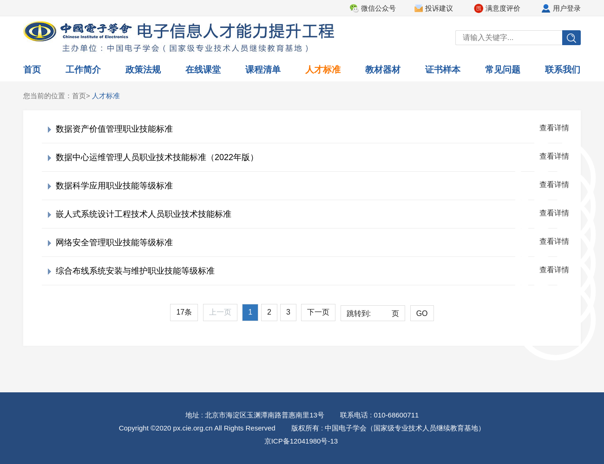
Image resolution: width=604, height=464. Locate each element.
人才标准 (323, 69)
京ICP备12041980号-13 (301, 441)
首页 (32, 69)
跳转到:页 (373, 313)
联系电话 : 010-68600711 (379, 415)
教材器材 (382, 69)
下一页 (318, 312)
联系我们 (562, 69)
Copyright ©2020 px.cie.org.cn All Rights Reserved (197, 428)
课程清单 (263, 69)
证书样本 (442, 69)
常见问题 (502, 69)
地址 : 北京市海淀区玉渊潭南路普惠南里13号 (254, 415)
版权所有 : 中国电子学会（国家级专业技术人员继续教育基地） (388, 428)
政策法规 (143, 69)
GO (422, 313)
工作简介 (83, 69)
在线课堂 (203, 69)
